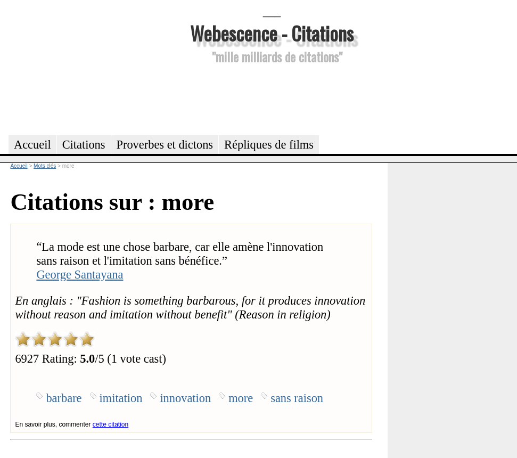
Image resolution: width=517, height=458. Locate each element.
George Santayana (79, 274)
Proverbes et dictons (165, 144)
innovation (185, 398)
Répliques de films (269, 144)
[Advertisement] (272, 98)
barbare (63, 398)
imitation (121, 398)
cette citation (110, 424)
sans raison (296, 398)
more (240, 398)
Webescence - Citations (272, 33)
